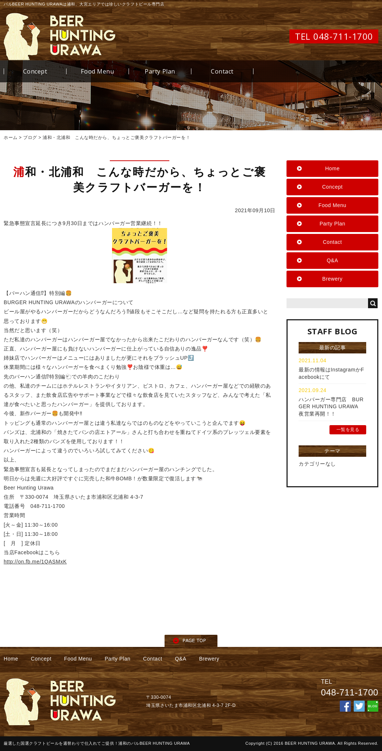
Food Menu (97, 71)
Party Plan (160, 71)
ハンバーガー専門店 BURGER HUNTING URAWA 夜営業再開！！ (331, 406)
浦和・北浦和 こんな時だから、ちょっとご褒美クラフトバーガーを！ (116, 137)
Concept (35, 71)
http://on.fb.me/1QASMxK (35, 562)
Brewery (332, 279)
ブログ (30, 137)
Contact (222, 71)
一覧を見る (348, 429)
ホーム (11, 137)
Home (332, 168)
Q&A (332, 260)
